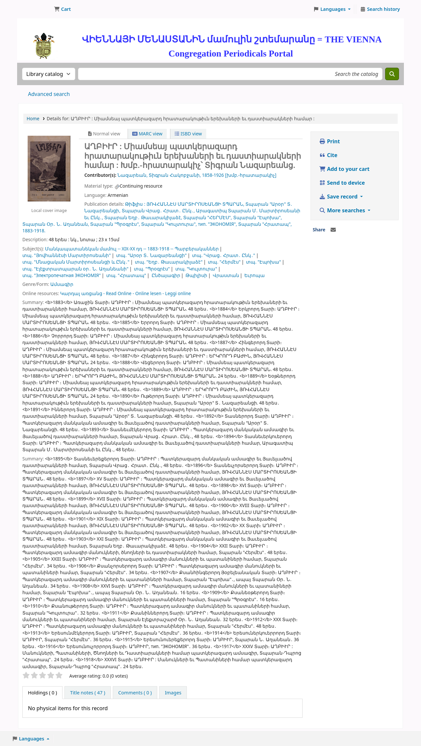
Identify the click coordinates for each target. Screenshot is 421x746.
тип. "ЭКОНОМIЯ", (217, 224)
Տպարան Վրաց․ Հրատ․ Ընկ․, (158, 210)
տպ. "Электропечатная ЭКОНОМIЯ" (61, 275)
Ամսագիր (61, 284)
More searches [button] (342, 210)
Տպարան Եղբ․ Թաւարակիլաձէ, (143, 217)
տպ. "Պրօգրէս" (152, 269)
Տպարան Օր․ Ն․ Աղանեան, (55, 224)
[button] (62, 9)
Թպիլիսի (196, 275)
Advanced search (49, 94)
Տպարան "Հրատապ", (265, 224)
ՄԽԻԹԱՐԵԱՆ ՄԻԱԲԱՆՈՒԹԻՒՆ (34, 9)
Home (33, 118)
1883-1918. (33, 230)
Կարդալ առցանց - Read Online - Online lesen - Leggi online (125, 293)
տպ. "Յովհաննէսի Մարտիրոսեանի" (66, 255)
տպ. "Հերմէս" (224, 262)
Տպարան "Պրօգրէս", (115, 224)
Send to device (342, 182)
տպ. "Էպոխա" (263, 262)
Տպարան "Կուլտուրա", (169, 224)
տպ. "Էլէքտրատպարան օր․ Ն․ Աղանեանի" (75, 269)
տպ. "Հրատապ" (126, 275)
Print (329, 141)
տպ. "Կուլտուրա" (196, 269)
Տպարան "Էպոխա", (257, 217)
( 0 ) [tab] (42, 692)
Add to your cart (344, 169)
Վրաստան (226, 275)
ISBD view (188, 133)
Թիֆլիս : (135, 204)
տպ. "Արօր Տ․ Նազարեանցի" (151, 255)
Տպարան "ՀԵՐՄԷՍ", (207, 217)
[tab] (87, 692)
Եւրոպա (254, 275)
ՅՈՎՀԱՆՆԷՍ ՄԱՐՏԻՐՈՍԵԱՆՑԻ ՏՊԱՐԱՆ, (195, 204)
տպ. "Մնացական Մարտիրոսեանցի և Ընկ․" (76, 262)
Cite (328, 155)
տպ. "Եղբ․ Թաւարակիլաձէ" (169, 262)
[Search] (392, 74)
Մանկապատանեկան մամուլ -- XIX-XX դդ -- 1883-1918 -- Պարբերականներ (132, 248)
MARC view (147, 133)
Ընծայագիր (166, 275)
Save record (339, 196)
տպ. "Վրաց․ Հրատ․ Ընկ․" (223, 255)
